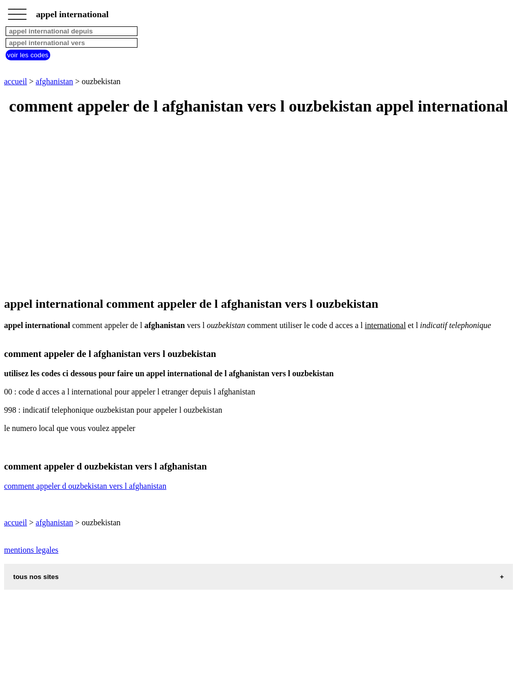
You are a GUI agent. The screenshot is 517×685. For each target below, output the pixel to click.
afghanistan (54, 81)
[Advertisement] (258, 207)
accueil (15, 81)
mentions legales (31, 550)
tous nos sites (36, 577)
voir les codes (28, 55)
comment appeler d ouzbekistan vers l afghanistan (85, 486)
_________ (17, 11)
